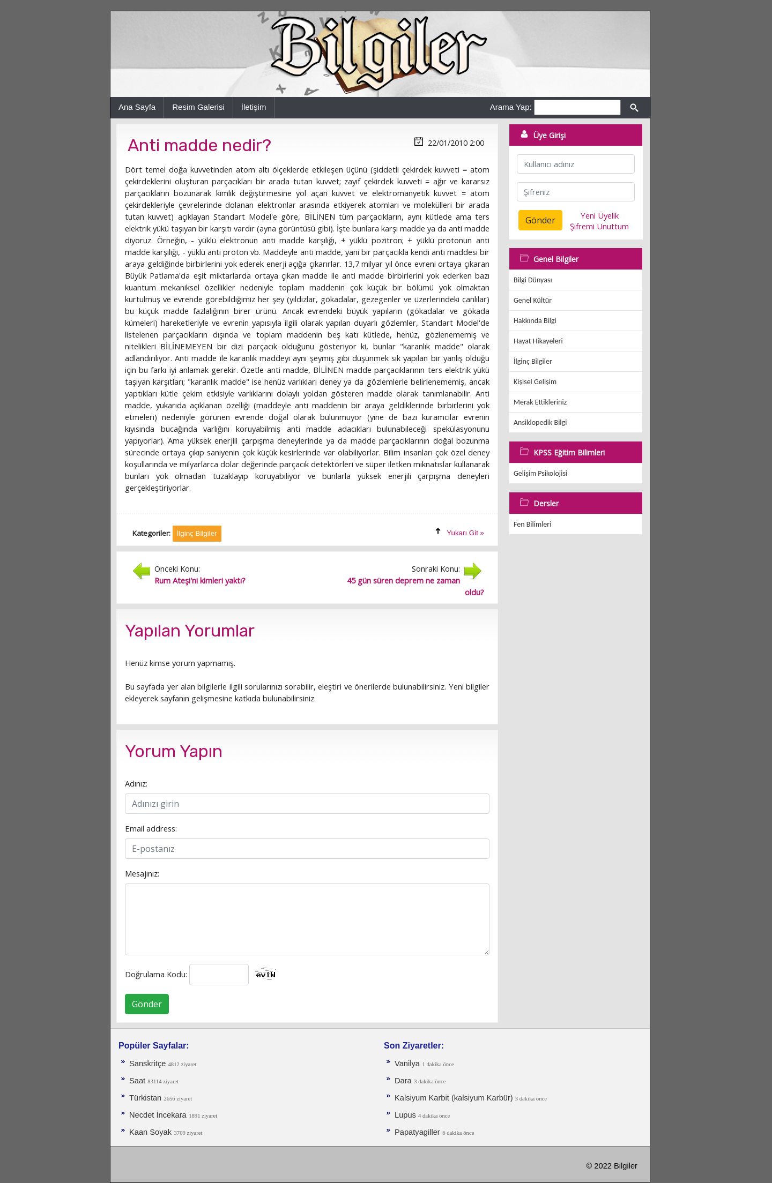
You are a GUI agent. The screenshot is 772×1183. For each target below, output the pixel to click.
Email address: (151, 828)
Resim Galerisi (198, 106)
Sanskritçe (148, 1063)
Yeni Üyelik (600, 215)
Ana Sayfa (136, 106)
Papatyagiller (417, 1132)
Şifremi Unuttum (599, 226)
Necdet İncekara (158, 1115)
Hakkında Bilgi (535, 320)
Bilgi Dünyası (533, 279)
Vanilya (407, 1063)
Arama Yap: (511, 106)
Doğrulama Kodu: (156, 974)
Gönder (147, 1004)
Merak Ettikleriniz (540, 402)
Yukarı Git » (465, 533)
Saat (138, 1080)
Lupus (406, 1115)
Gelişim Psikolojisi (540, 473)
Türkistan (146, 1098)
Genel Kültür (533, 300)
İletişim (253, 106)
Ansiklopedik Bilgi (540, 422)
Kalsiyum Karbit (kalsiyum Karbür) (455, 1098)
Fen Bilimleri (532, 524)
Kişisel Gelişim (535, 381)
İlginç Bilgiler (533, 361)
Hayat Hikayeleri (538, 341)
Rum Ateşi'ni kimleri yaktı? (200, 580)
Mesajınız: (142, 873)
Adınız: (136, 783)
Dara (403, 1080)
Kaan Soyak (150, 1132)
